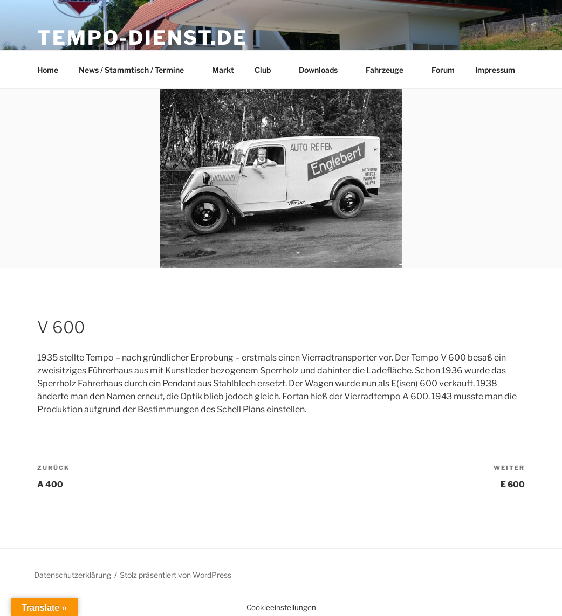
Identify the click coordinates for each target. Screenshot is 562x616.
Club (268, 69)
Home (47, 69)
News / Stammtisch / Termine (136, 69)
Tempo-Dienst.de (142, 38)
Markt (223, 69)
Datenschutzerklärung (72, 574)
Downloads (323, 69)
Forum (443, 69)
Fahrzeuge (390, 69)
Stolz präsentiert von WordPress (175, 574)
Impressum (495, 69)
